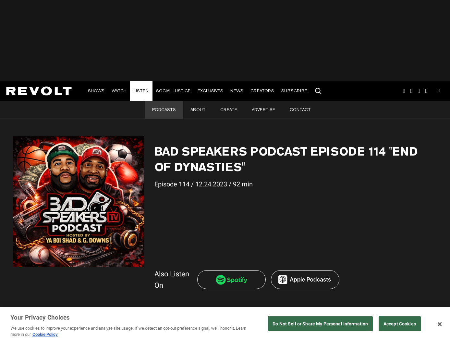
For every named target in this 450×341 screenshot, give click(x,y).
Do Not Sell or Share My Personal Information (320, 323)
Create (228, 109)
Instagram (404, 91)
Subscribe (294, 91)
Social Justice (173, 91)
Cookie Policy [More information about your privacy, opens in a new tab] (45, 334)
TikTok (411, 91)
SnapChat (419, 91)
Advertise (263, 109)
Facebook (426, 91)
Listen (141, 91)
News (236, 91)
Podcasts (164, 109)
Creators (262, 91)
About (198, 109)
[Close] (439, 324)
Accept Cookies (399, 323)
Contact (300, 109)
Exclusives (210, 91)
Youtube (439, 91)
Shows (96, 91)
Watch (119, 91)
